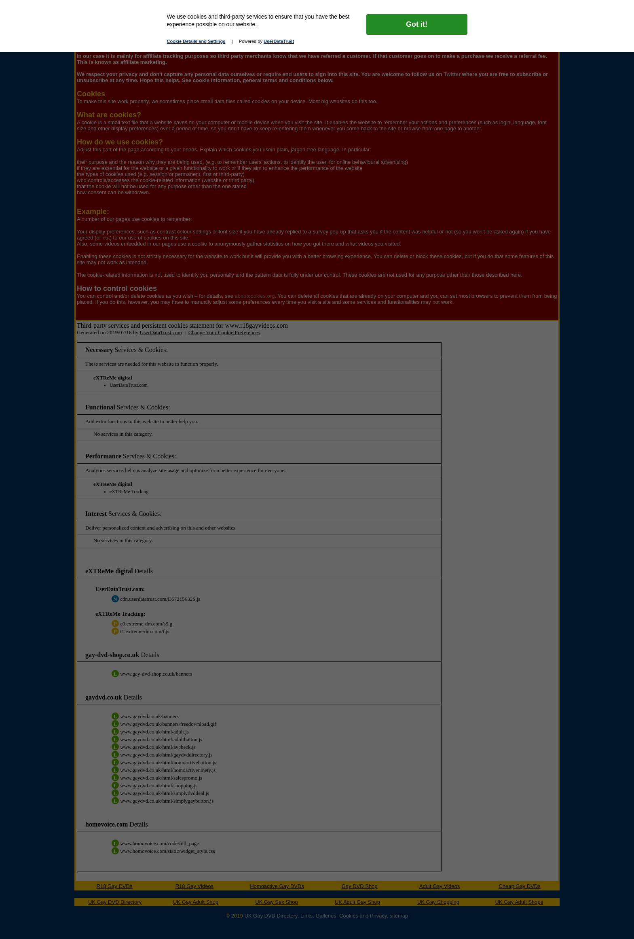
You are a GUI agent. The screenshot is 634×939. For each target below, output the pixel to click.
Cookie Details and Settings (196, 41)
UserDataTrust (279, 41)
